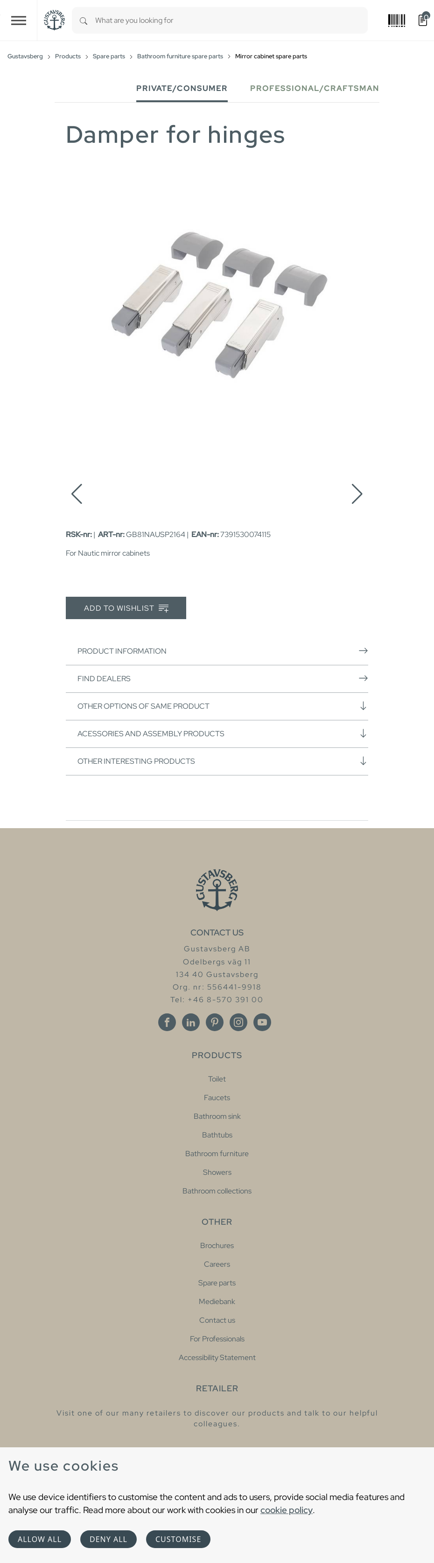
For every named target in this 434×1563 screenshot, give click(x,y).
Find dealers (222, 678)
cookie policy (286, 1510)
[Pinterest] (215, 1022)
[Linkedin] (191, 1022)
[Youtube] (262, 1022)
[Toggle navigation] (18, 20)
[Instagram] (238, 1022)
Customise (178, 1539)
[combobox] (231, 20)
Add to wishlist (126, 608)
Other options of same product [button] (222, 706)
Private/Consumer (182, 88)
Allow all (40, 1539)
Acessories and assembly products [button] (222, 733)
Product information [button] (222, 651)
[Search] (83, 20)
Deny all (108, 1539)
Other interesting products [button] (222, 761)
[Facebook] (167, 1022)
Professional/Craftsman (314, 88)
